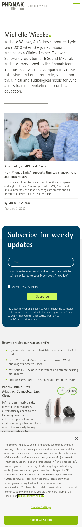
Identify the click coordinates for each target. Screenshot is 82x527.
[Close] (77, 440)
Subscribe (42, 296)
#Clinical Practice (36, 166)
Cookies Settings (41, 509)
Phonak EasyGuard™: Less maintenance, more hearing (43, 380)
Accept (14, 287)
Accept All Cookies (41, 521)
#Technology (13, 166)
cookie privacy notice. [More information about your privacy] (31, 497)
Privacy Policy (29, 287)
